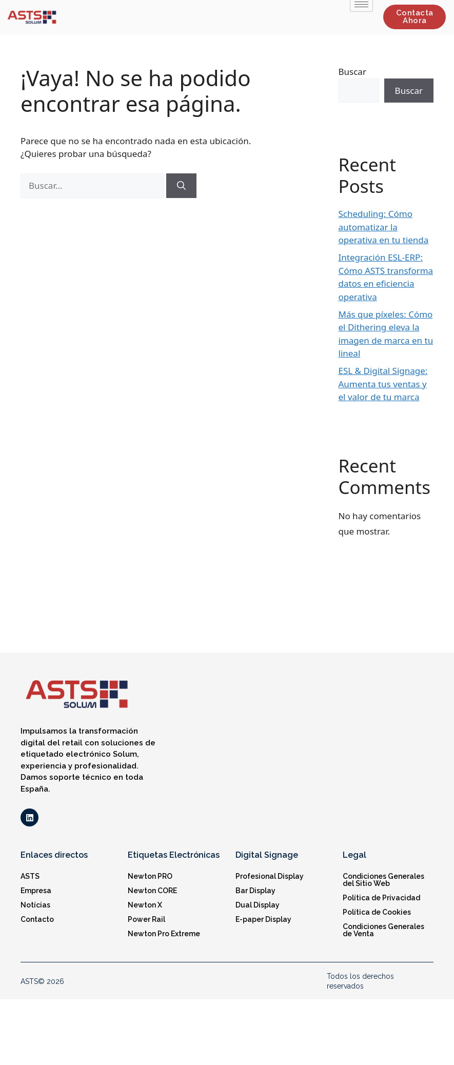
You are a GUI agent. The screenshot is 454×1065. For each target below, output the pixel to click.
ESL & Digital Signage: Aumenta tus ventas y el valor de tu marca (383, 384)
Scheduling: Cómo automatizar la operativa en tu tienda (384, 227)
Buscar (352, 71)
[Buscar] (181, 185)
